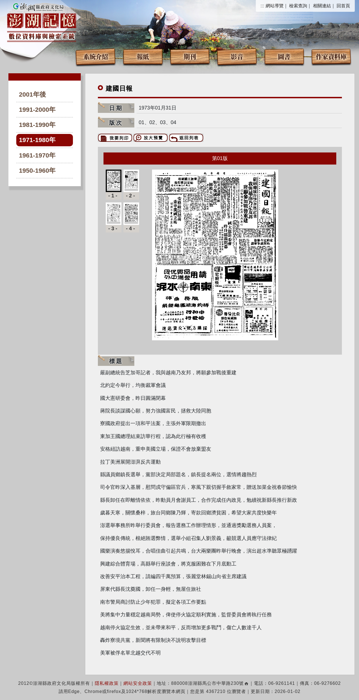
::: (262, 5)
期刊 (190, 56)
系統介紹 (95, 56)
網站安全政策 (137, 683)
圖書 (284, 56)
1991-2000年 (37, 109)
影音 (237, 56)
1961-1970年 (37, 155)
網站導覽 (275, 5)
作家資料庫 (331, 56)
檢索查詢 (298, 5)
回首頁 (343, 5)
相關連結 (322, 5)
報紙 (143, 56)
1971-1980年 (37, 139)
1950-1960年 (37, 170)
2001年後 (32, 94)
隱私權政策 (107, 683)
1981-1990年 (37, 124)
